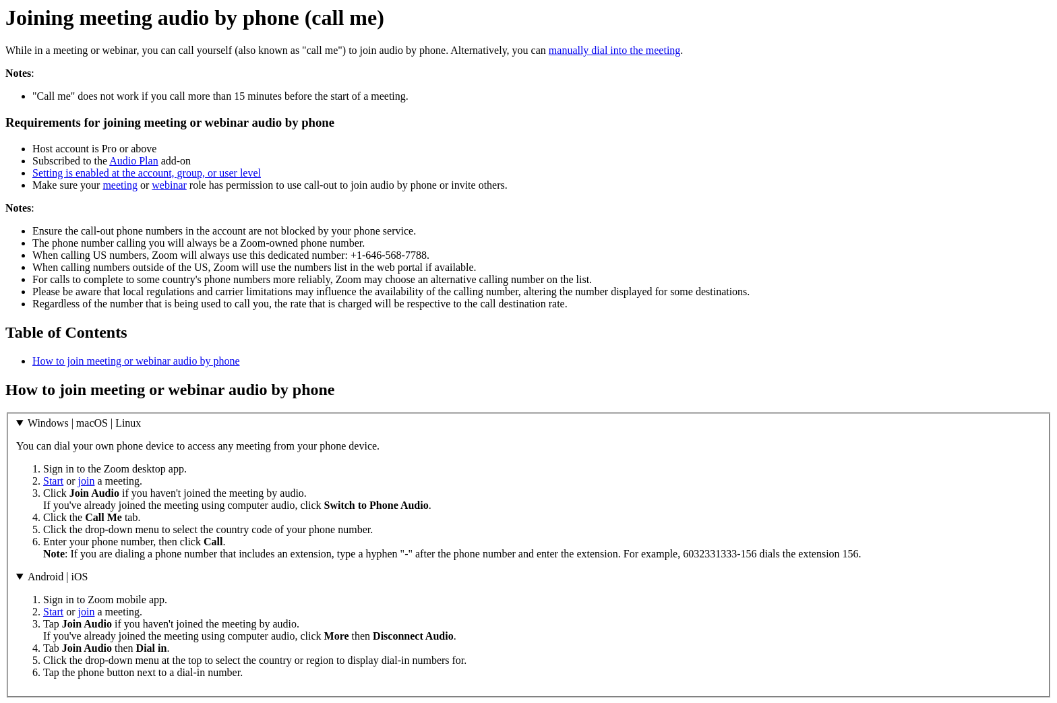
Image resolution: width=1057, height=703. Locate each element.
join (86, 481)
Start (53, 481)
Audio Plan (133, 160)
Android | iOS (58, 576)
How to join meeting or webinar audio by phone (136, 361)
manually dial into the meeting (615, 50)
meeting (120, 185)
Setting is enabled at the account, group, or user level (146, 173)
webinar (169, 185)
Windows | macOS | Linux (84, 423)
